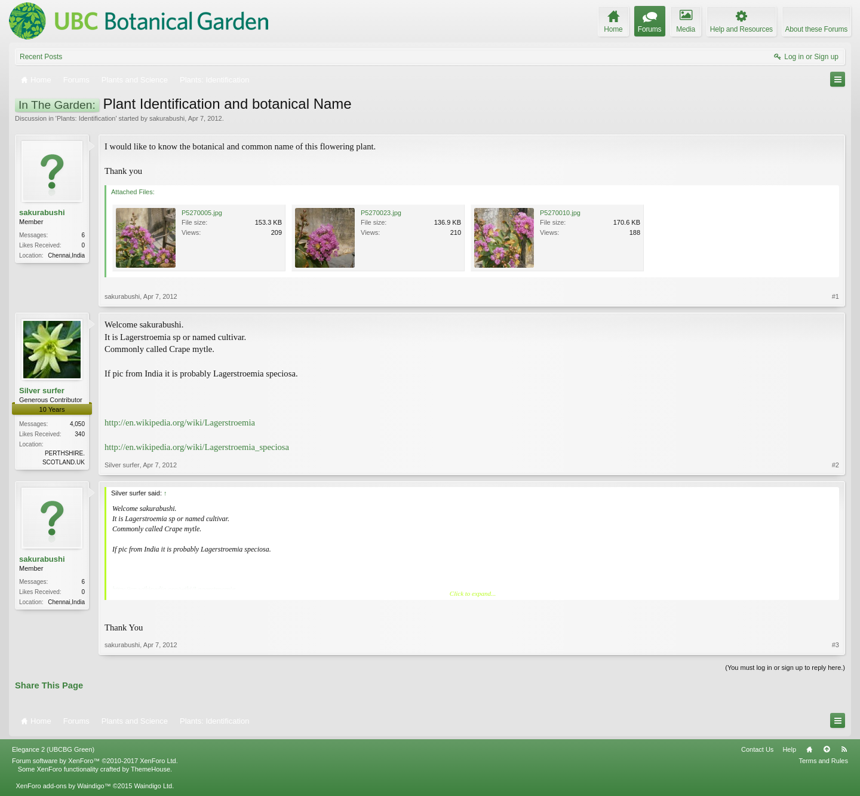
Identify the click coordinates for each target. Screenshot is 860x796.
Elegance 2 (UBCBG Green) (53, 749)
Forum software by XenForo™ (95, 760)
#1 (835, 296)
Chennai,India (66, 255)
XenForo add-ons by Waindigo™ (63, 785)
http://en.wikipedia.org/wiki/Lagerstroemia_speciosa (197, 447)
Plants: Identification (86, 118)
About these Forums (816, 29)
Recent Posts (41, 57)
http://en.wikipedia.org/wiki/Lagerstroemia (180, 422)
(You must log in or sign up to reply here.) (785, 667)
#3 (835, 644)
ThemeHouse (150, 769)
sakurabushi (167, 118)
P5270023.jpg (381, 212)
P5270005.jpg (202, 212)
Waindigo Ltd (153, 785)
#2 (835, 465)
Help (789, 749)
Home (809, 749)
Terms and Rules (823, 760)
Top (826, 749)
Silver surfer (41, 390)
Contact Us (757, 749)
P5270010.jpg (560, 212)
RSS (844, 749)
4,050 (77, 424)
